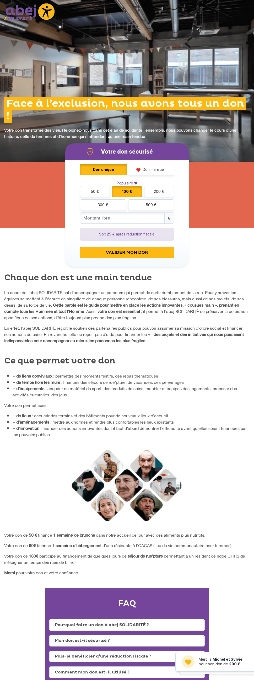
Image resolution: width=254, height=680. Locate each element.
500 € (151, 205)
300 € (103, 205)
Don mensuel (150, 169)
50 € (95, 191)
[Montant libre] (122, 218)
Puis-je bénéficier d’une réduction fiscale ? (103, 656)
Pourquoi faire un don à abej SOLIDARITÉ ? (102, 624)
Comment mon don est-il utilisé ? (92, 672)
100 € (127, 191)
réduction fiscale (140, 234)
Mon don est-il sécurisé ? (82, 640)
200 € (159, 191)
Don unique (103, 169)
